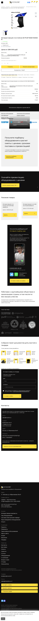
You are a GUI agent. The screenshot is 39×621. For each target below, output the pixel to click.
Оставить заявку (8, 396)
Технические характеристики (9, 74)
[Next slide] (37, 32)
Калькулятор (5, 564)
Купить (9, 214)
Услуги (3, 521)
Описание (20, 74)
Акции (3, 535)
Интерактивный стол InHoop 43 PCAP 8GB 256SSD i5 (8, 206)
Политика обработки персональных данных (11, 608)
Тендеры (3, 539)
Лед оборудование (6, 515)
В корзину (10, 66)
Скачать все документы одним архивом (10, 368)
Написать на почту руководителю (12, 446)
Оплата (32, 74)
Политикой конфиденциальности (21, 391)
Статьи (3, 553)
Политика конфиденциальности (8, 568)
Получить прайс (7, 591)
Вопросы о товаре (17, 77)
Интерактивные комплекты (9, 513)
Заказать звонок (7, 588)
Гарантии (8, 77)
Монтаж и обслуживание (7, 113)
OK (3, 618)
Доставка (26, 74)
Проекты (3, 527)
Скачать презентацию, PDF (9, 185)
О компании (4, 557)
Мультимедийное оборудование (10, 519)
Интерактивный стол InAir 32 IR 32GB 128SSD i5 (29, 205)
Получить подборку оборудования (11, 157)
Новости (3, 551)
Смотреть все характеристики (8, 60)
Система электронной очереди (10, 517)
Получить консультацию (29, 66)
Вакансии (4, 537)
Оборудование (5, 555)
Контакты (4, 545)
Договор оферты (5, 609)
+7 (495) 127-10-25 (6, 424)
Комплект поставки (28, 77)
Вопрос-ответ (5, 559)
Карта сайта (5, 533)
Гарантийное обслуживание (9, 531)
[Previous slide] (1, 32)
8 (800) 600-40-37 (15, 268)
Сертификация (4, 115)
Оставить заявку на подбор (18, 280)
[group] (19, 20)
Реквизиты (4, 529)
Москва (5, 494)
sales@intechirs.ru (6, 417)
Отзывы (3, 77)
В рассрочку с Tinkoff (19, 70)
